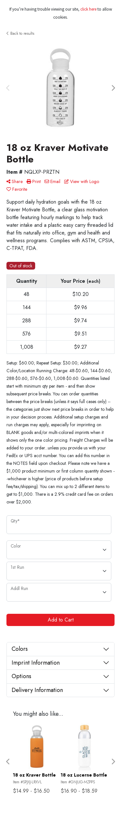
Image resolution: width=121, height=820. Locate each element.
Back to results (20, 33)
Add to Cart (61, 619)
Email (52, 181)
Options (21, 676)
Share (14, 181)
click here (88, 9)
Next (113, 88)
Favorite (16, 189)
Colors (20, 649)
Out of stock (20, 266)
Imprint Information (36, 663)
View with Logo (81, 181)
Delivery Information (37, 690)
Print (33, 181)
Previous (8, 88)
